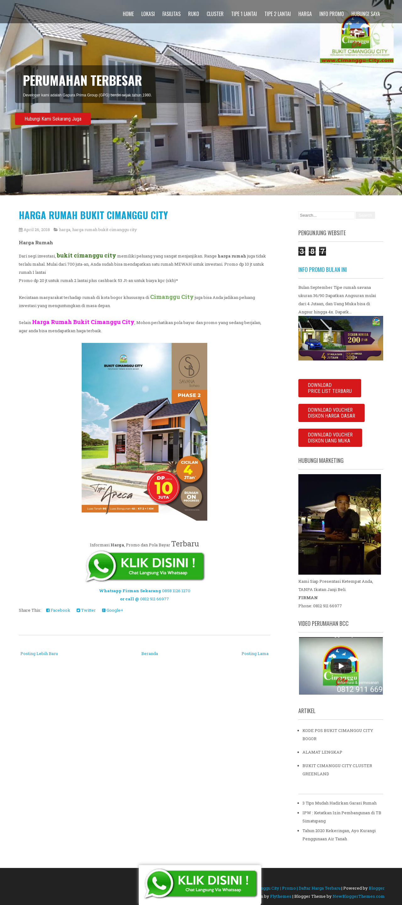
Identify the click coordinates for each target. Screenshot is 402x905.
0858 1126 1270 (176, 590)
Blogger (377, 888)
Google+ (112, 610)
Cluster (215, 14)
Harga (305, 14)
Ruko (193, 14)
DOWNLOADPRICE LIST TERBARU (330, 388)
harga (64, 229)
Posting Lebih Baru (39, 653)
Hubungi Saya (365, 14)
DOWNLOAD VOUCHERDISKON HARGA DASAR (331, 413)
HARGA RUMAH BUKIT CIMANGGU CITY (93, 215)
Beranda (149, 653)
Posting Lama (255, 653)
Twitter (86, 610)
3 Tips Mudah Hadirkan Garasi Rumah (339, 803)
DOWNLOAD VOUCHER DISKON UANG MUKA (330, 438)
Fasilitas (171, 14)
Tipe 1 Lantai (244, 14)
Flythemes (280, 896)
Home (128, 14)
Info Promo (331, 14)
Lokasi (148, 14)
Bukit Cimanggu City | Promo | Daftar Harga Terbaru (289, 888)
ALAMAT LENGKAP (322, 752)
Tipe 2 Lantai (277, 14)
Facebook (58, 610)
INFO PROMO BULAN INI (322, 269)
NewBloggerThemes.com (359, 896)
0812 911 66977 (154, 599)
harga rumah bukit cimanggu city (104, 229)
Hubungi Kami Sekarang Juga (52, 119)
